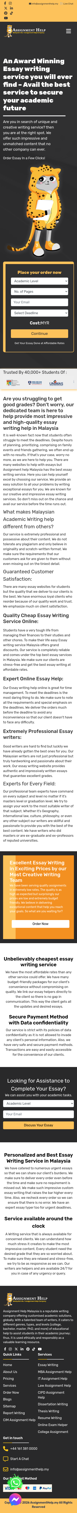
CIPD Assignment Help (51, 1395)
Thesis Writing (48, 1411)
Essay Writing (48, 1365)
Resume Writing (50, 1418)
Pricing (8, 1379)
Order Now (40, 924)
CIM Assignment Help (19, 1420)
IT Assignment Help (53, 1379)
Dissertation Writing (53, 1404)
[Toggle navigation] (68, 31)
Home (7, 1365)
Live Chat (66, 3)
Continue (39, 333)
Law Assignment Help (54, 1386)
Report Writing (14, 1413)
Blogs (7, 1399)
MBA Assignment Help (55, 1372)
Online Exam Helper (53, 1425)
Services (9, 1386)
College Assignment (53, 1432)
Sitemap (9, 1406)
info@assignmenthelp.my (43, 3)
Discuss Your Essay (38, 1125)
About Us (10, 1372)
